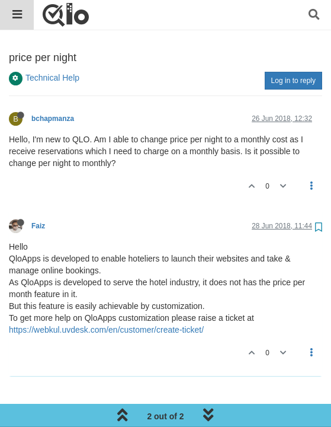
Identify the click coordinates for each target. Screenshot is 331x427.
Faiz (38, 226)
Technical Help (52, 77)
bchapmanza (52, 118)
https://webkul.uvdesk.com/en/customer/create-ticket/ (106, 329)
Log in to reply (293, 81)
